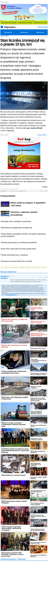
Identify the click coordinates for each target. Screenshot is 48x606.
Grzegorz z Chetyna (5, 277)
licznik (34, 267)
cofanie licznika (25, 267)
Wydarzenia (24, 32)
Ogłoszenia (40, 32)
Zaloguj (8, 294)
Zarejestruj (13, 294)
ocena (22, 191)
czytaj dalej (42, 135)
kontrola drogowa (11, 267)
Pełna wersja (43, 27)
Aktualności (8, 32)
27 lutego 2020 (12, 275)
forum (5, 191)
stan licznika (42, 267)
